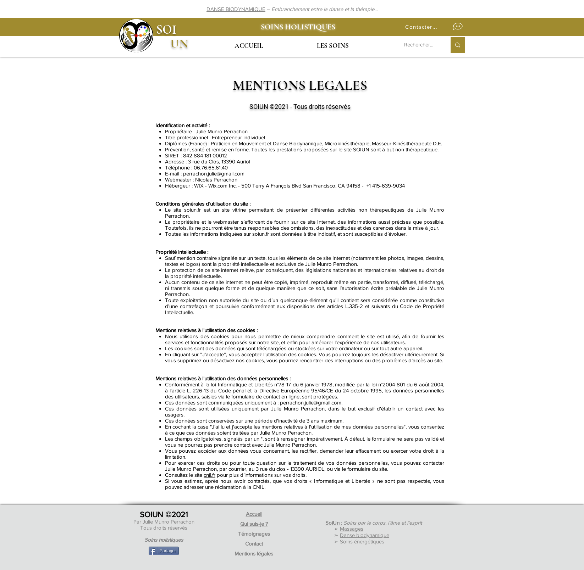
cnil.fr (209, 475)
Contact (254, 544)
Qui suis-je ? (254, 524)
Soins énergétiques (362, 541)
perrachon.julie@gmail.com (213, 174)
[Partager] (164, 551)
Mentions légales (254, 554)
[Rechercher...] (420, 45)
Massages (351, 529)
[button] (432, 26)
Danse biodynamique (364, 535)
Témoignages (254, 534)
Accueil (254, 514)
